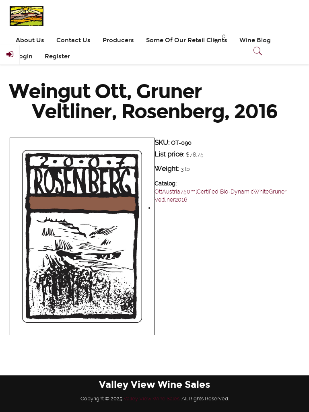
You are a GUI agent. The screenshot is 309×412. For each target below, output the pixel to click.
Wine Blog (255, 40)
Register (57, 56)
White (261, 191)
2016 (181, 199)
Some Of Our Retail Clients (186, 40)
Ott (158, 191)
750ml (188, 191)
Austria (171, 191)
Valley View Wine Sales (151, 399)
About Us (30, 40)
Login (24, 56)
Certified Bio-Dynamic (225, 191)
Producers (118, 40)
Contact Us (73, 40)
